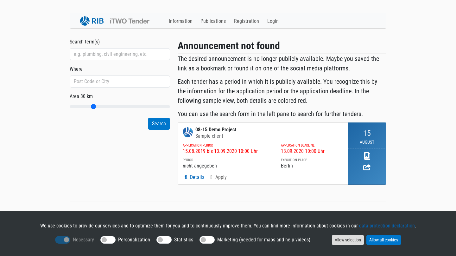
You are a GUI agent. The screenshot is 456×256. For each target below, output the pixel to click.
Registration (246, 21)
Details (193, 177)
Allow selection (348, 239)
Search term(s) (85, 42)
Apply (217, 177)
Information (181, 21)
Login (273, 21)
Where (76, 69)
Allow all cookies (383, 239)
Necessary (83, 240)
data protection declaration (387, 226)
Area (81, 96)
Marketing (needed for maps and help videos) (263, 240)
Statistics (183, 240)
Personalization (134, 240)
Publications (213, 21)
